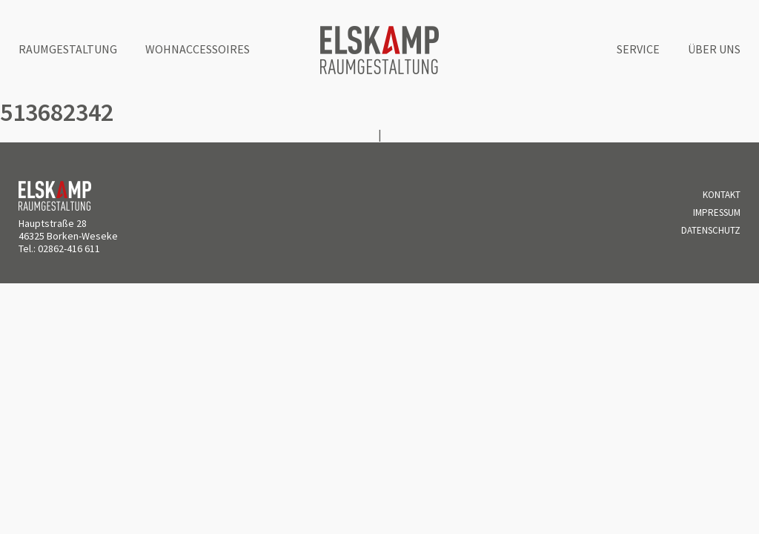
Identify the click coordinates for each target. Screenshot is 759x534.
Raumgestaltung (68, 49)
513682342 (56, 112)
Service (638, 49)
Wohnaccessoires (197, 49)
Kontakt (721, 194)
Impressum (716, 212)
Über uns (714, 49)
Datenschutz (710, 230)
